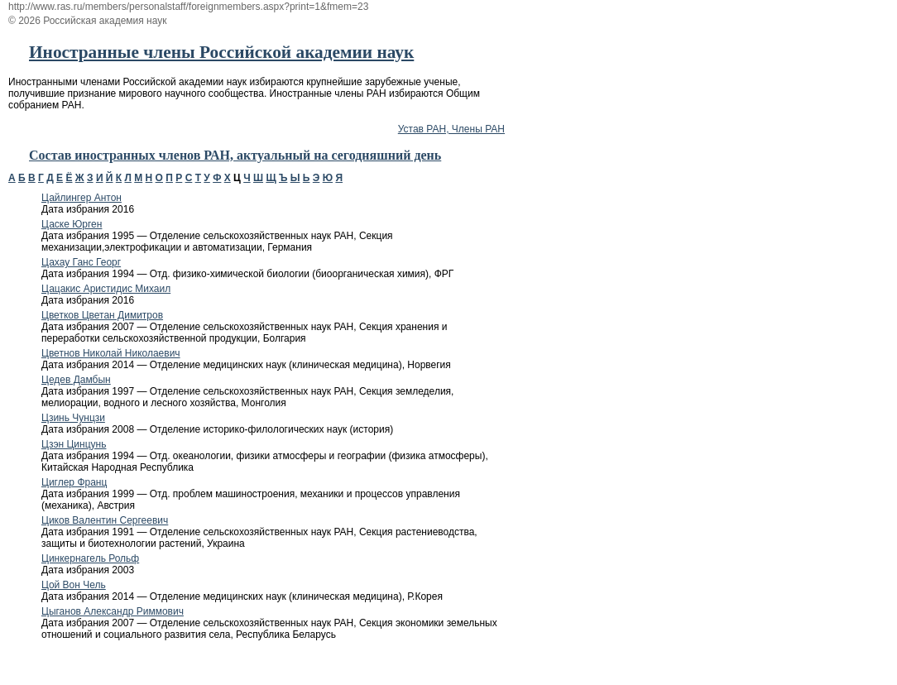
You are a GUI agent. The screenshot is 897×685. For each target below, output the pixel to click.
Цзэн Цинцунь (73, 444)
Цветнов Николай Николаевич (110, 353)
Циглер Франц (74, 482)
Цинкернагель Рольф (90, 558)
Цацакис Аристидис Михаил (105, 289)
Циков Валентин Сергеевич (104, 520)
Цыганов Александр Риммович (112, 611)
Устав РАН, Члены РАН (451, 129)
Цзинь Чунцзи (73, 418)
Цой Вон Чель (73, 585)
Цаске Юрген (71, 224)
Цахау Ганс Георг (81, 262)
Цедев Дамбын (76, 380)
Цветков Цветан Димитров (102, 315)
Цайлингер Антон (81, 198)
